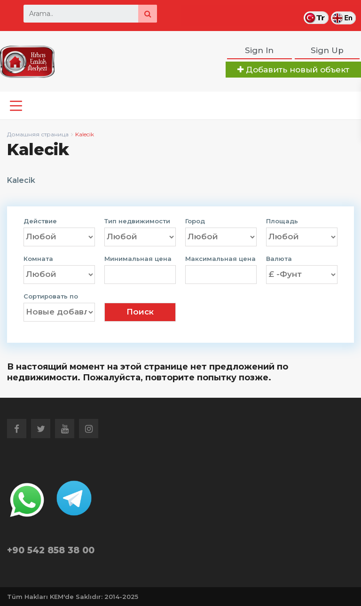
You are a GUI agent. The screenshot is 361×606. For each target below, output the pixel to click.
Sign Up (327, 50)
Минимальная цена (138, 259)
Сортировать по (51, 296)
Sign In (259, 50)
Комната (38, 259)
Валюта (279, 259)
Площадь (282, 221)
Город (195, 221)
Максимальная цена (220, 259)
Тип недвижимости (137, 221)
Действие (40, 221)
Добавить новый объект (293, 69)
